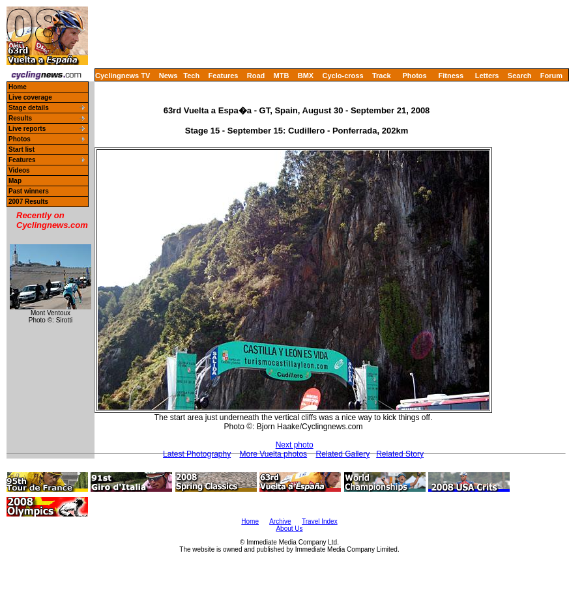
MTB (281, 75)
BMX (306, 75)
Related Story (400, 454)
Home (17, 87)
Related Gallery (342, 454)
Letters (487, 75)
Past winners (28, 191)
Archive (280, 521)
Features (224, 75)
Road (256, 75)
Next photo (295, 444)
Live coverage (30, 97)
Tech (191, 75)
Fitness (450, 75)
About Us (289, 528)
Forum (551, 75)
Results (20, 118)
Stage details (28, 107)
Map (15, 180)
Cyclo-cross (343, 75)
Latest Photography (197, 454)
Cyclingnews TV (122, 75)
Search (520, 75)
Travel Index (320, 521)
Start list (21, 149)
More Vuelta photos (274, 454)
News (168, 75)
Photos (414, 75)
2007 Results (28, 201)
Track (381, 75)
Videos (19, 170)
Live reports (27, 128)
